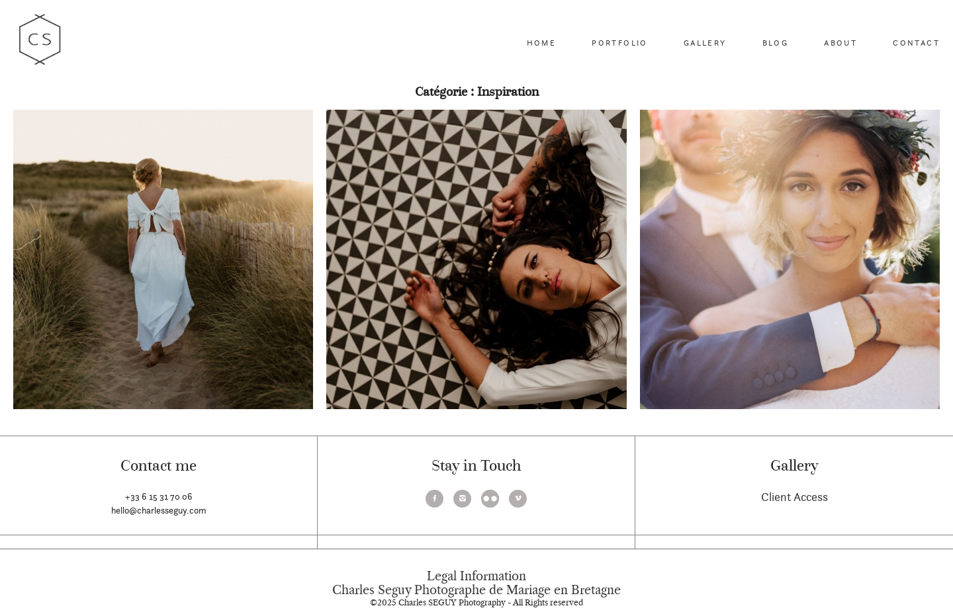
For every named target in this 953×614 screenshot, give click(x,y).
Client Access (794, 496)
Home (542, 43)
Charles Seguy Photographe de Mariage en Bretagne (476, 590)
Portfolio (620, 43)
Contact (916, 43)
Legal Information (476, 576)
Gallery (705, 43)
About (840, 43)
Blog (775, 43)
